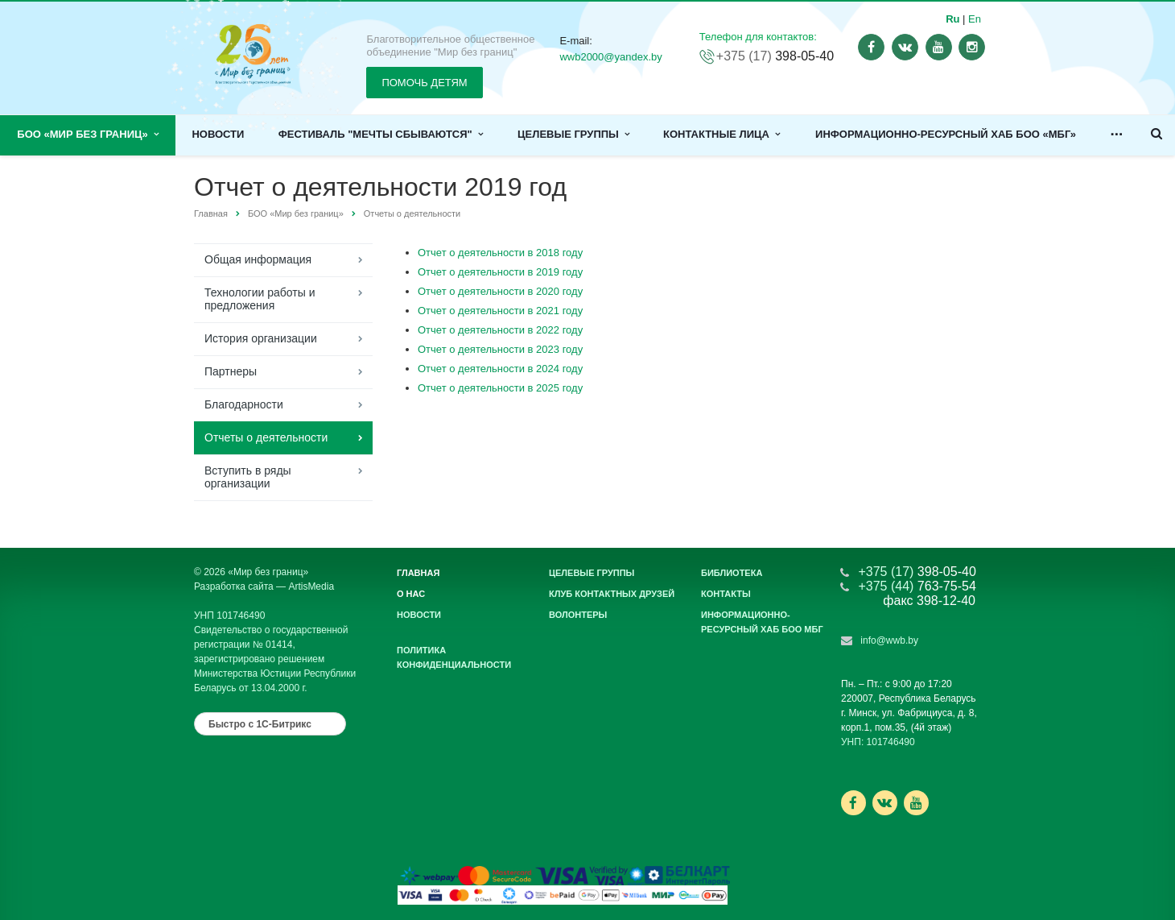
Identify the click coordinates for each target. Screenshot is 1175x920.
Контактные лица (721, 134)
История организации (260, 338)
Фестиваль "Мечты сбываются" (380, 134)
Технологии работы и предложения (259, 299)
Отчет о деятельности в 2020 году (500, 291)
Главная (211, 213)
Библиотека (731, 573)
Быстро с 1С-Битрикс (259, 724)
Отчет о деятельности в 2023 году (500, 349)
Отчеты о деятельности (412, 213)
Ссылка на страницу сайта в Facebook (853, 803)
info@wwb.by (889, 640)
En (974, 19)
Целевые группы (573, 134)
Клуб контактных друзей (611, 594)
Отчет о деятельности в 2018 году (500, 253)
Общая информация (257, 259)
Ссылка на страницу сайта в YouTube (916, 803)
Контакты (726, 594)
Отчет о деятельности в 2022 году (500, 330)
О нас (411, 594)
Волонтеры (578, 615)
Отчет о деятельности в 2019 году (500, 272)
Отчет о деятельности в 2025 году (500, 388)
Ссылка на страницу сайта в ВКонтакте (884, 802)
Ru (952, 19)
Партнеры (230, 371)
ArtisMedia (311, 586)
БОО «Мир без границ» (88, 134)
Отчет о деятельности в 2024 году (500, 369)
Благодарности (243, 404)
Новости (218, 134)
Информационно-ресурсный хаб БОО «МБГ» (945, 134)
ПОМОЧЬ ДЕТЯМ (424, 83)
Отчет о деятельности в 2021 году (500, 311)
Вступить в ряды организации (247, 477)
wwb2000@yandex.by (610, 57)
